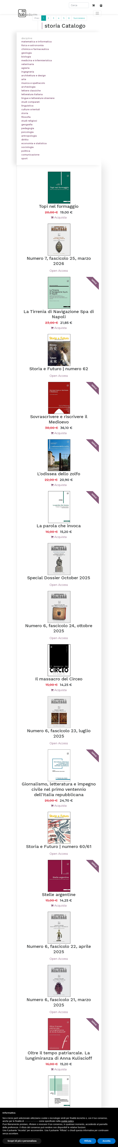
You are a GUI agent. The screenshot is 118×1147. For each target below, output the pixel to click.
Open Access (59, 270)
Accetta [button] (106, 1141)
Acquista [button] (59, 217)
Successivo (79, 18)
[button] (113, 1112)
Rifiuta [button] (87, 1141)
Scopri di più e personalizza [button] (22, 1141)
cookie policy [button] (67, 1121)
